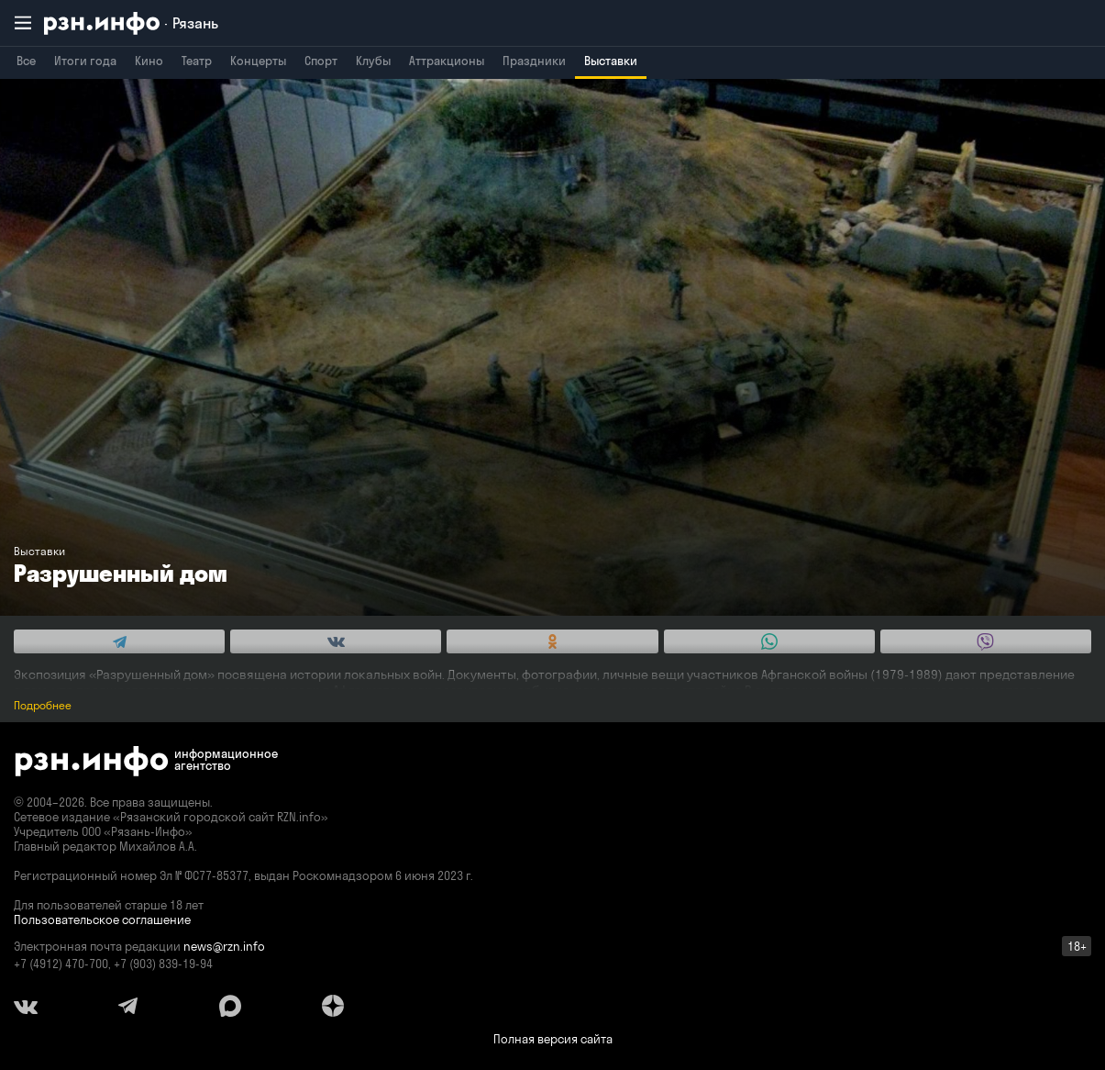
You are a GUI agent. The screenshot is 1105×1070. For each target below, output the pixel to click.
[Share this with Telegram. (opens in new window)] (119, 641)
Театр (197, 60)
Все (26, 60)
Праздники (534, 60)
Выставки (610, 60)
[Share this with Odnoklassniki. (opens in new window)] (552, 641)
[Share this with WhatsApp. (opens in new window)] (769, 641)
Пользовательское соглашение (102, 919)
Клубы (373, 60)
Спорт (320, 60)
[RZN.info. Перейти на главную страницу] (131, 23)
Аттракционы (446, 60)
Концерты (258, 60)
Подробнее (43, 705)
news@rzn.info (224, 946)
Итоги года (85, 60)
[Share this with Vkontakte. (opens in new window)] (335, 641)
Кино (149, 60)
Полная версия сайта (553, 1038)
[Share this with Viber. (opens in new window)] (985, 641)
